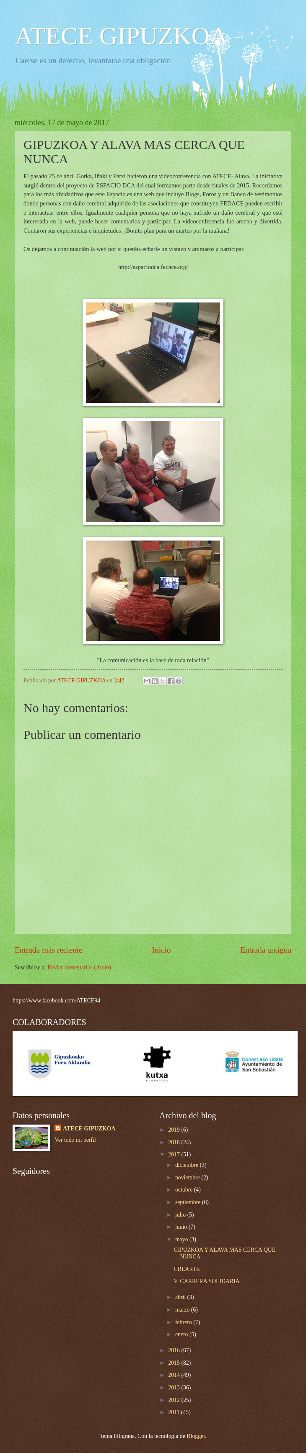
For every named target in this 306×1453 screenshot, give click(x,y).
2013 (174, 1387)
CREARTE (187, 1269)
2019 (174, 1130)
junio (182, 1227)
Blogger (196, 1436)
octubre (184, 1189)
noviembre (188, 1177)
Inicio (161, 950)
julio (181, 1215)
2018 (174, 1142)
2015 (174, 1363)
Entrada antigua (265, 950)
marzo (183, 1310)
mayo (182, 1239)
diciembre (187, 1165)
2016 (174, 1350)
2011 (174, 1412)
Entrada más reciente (49, 950)
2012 (174, 1400)
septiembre (188, 1202)
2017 (174, 1154)
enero (182, 1334)
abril (181, 1297)
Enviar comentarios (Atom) (79, 967)
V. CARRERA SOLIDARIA (206, 1281)
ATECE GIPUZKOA (121, 36)
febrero (184, 1322)
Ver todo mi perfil (75, 1140)
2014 (174, 1375)
